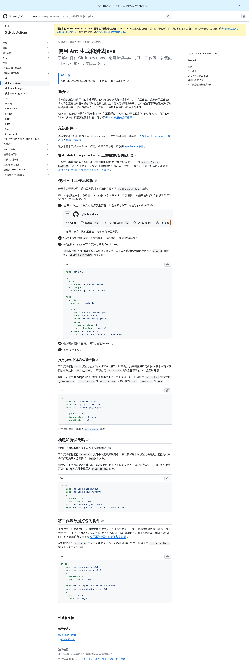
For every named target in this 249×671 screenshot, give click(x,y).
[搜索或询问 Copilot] (120, 16)
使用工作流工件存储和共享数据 (108, 536)
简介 (64, 91)
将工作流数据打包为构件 (81, 520)
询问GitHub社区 (68, 634)
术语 (83, 659)
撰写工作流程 (73, 140)
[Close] (239, 5)
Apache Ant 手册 (134, 146)
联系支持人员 (66, 639)
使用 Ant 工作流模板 (77, 180)
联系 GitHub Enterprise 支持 (110, 31)
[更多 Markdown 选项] (216, 53)
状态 (97, 659)
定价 (104, 659)
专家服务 (113, 659)
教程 (79, 41)
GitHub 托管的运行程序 (118, 117)
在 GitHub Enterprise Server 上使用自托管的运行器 (97, 155)
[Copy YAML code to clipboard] (167, 264)
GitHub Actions (16, 32)
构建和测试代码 (93, 41)
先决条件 (67, 128)
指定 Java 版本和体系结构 (78, 360)
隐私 (90, 659)
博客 (123, 659)
